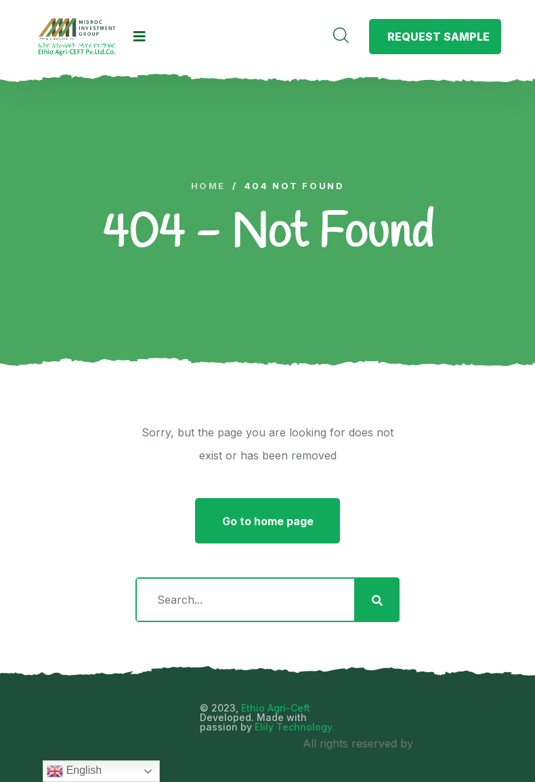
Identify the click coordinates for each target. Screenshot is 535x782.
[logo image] (77, 36)
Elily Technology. (295, 727)
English (74, 771)
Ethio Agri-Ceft (275, 708)
